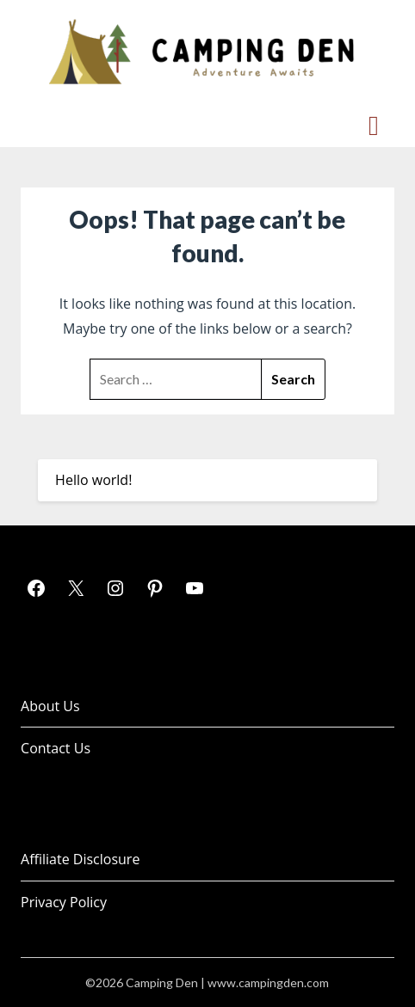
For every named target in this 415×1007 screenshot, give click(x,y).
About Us (50, 706)
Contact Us (55, 748)
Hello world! (93, 479)
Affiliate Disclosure (80, 859)
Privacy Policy (64, 902)
